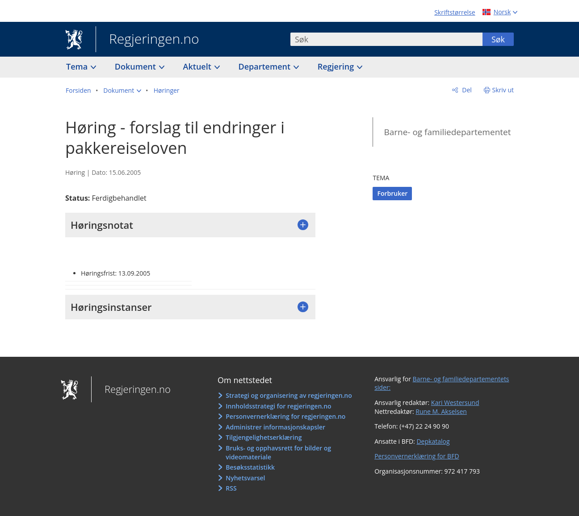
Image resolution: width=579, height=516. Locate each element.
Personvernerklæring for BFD (416, 456)
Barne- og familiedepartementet (447, 132)
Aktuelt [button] (198, 66)
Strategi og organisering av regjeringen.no (289, 395)
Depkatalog (432, 441)
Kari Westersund (455, 402)
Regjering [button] (337, 66)
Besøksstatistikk (250, 467)
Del (466, 90)
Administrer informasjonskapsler (275, 427)
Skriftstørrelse (454, 12)
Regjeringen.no (147, 39)
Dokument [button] (136, 66)
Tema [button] (78, 66)
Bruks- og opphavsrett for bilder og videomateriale (278, 452)
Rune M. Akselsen (441, 411)
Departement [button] (266, 66)
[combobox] (386, 39)
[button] (122, 90)
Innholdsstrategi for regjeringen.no (278, 406)
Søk (498, 39)
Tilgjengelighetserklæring (264, 437)
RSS (231, 488)
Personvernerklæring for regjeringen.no (285, 416)
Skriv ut (503, 90)
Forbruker (392, 193)
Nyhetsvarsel (245, 478)
